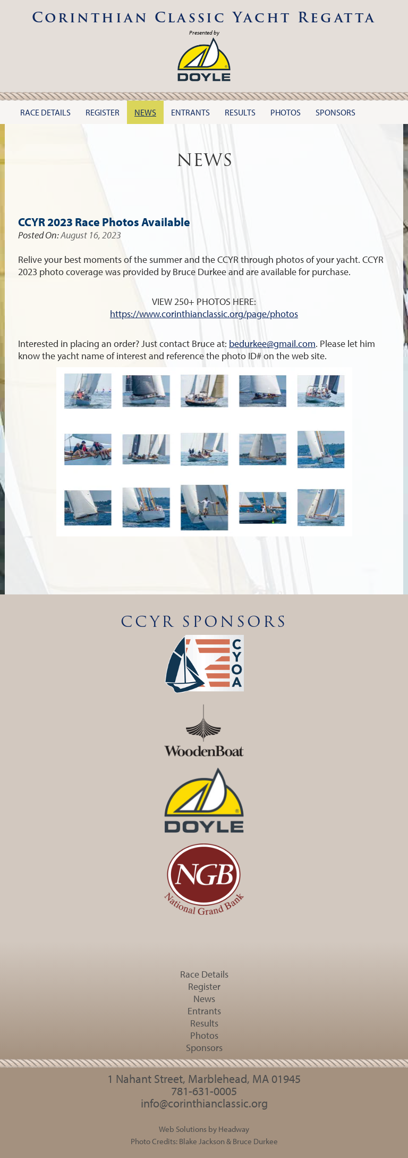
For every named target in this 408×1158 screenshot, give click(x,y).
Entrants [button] (190, 112)
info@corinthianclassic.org (204, 1103)
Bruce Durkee (255, 1141)
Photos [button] (285, 112)
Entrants (204, 1011)
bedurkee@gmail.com (272, 343)
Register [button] (103, 112)
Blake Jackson (202, 1141)
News (204, 998)
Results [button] (240, 112)
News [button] (145, 112)
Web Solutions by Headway (204, 1128)
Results (204, 1023)
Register (204, 986)
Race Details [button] (45, 112)
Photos (204, 1035)
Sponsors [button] (335, 112)
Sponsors (204, 1047)
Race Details (204, 974)
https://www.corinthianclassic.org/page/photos (204, 314)
